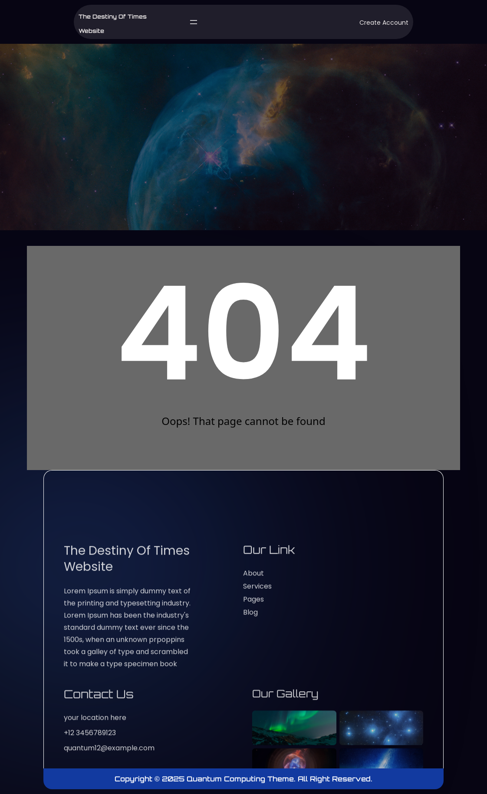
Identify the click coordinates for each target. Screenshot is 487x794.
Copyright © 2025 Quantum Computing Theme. (206, 778)
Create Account (383, 22)
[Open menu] (193, 22)
